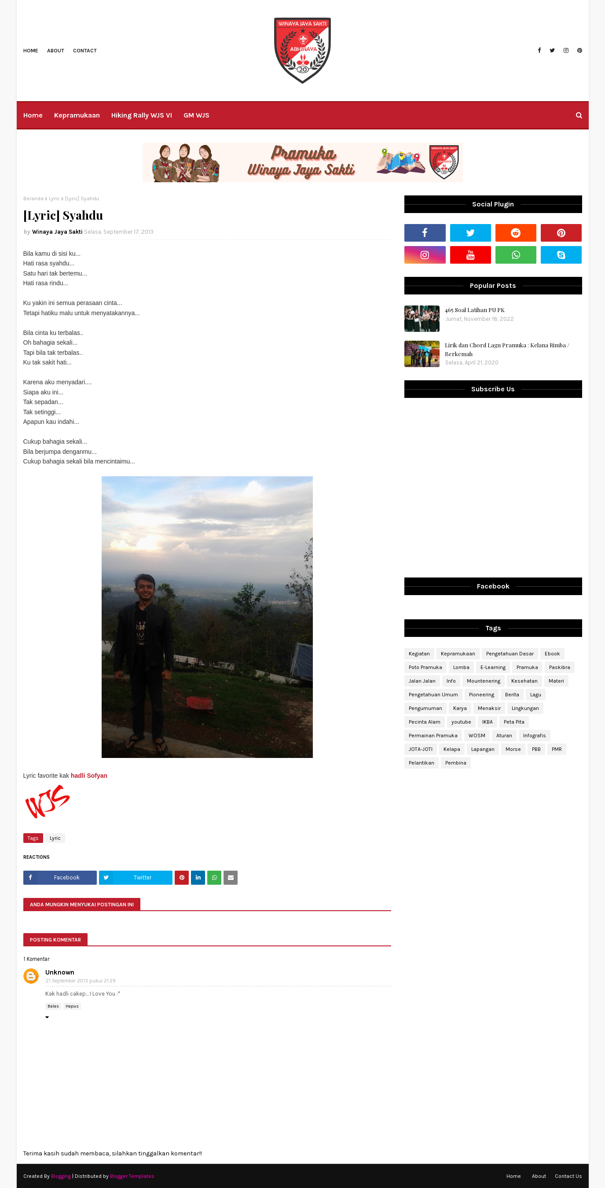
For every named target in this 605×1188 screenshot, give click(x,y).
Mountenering (483, 681)
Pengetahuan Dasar (510, 654)
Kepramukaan (458, 654)
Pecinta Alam (424, 722)
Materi (556, 681)
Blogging (61, 1176)
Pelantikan (421, 763)
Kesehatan (524, 681)
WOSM (477, 735)
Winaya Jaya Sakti (57, 231)
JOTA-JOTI (421, 749)
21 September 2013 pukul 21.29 (81, 981)
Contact (85, 51)
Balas (53, 1006)
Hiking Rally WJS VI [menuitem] (141, 115)
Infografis (534, 735)
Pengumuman (425, 708)
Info (451, 681)
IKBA (487, 722)
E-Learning (493, 667)
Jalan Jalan (422, 681)
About (55, 51)
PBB (536, 749)
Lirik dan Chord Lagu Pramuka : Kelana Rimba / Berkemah (507, 349)
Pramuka (527, 667)
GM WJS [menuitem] (196, 115)
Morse (513, 749)
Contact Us (568, 1176)
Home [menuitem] (33, 115)
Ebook (552, 654)
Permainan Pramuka (433, 735)
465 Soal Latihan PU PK (475, 309)
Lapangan (483, 749)
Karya (460, 708)
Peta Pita (514, 722)
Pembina (455, 763)
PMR (557, 749)
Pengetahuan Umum (433, 694)
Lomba (461, 667)
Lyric (54, 198)
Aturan (504, 735)
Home (30, 51)
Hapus (72, 1006)
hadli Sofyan (89, 775)
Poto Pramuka (425, 667)
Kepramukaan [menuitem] (77, 115)
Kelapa (452, 749)
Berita (512, 694)
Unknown (59, 972)
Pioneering (481, 694)
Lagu (535, 694)
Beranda (33, 198)
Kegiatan (419, 654)
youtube (461, 722)
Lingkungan (525, 708)
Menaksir (489, 708)
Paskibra (559, 667)
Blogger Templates (132, 1176)
